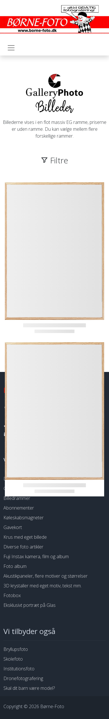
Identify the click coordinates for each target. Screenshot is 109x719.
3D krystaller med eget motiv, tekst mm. (42, 586)
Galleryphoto (16, 488)
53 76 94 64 (22, 424)
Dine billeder (16, 479)
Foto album (15, 566)
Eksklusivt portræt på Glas (29, 605)
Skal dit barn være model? (29, 688)
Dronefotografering (23, 678)
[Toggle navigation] (11, 47)
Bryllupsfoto (15, 649)
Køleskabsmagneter (23, 517)
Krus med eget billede (25, 537)
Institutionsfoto (19, 668)
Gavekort (12, 527)
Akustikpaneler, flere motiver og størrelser (45, 576)
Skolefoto (13, 659)
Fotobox (12, 595)
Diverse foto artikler (23, 547)
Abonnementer (18, 508)
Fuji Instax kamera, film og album (36, 556)
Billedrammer (16, 498)
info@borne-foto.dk (30, 434)
